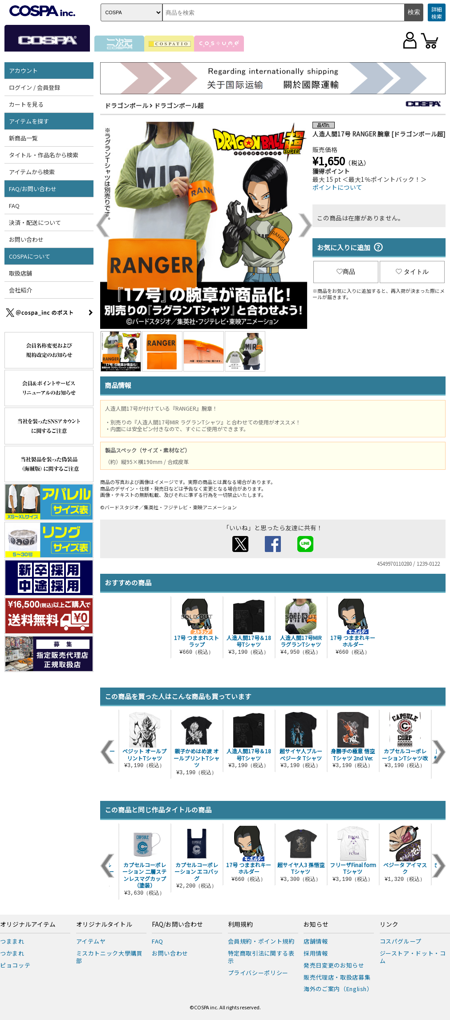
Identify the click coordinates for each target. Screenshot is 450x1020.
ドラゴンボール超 (179, 105)
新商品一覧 (23, 138)
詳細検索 (436, 12)
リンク (389, 924)
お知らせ (316, 924)
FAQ (14, 205)
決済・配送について (35, 222)
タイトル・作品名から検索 (43, 155)
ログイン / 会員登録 (34, 87)
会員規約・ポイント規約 (261, 941)
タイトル (412, 271)
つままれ (12, 941)
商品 (345, 271)
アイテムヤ (91, 941)
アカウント (23, 70)
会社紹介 (20, 290)
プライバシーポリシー (258, 972)
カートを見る (26, 104)
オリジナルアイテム (28, 924)
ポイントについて (337, 187)
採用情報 (316, 953)
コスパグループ (401, 941)
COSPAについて (29, 256)
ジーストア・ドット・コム (413, 957)
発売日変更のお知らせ (334, 965)
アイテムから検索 (32, 172)
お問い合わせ (26, 239)
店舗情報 (316, 941)
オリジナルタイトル (104, 924)
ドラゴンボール (126, 105)
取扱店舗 (20, 273)
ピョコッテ (15, 965)
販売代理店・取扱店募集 (337, 977)
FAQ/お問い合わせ (33, 188)
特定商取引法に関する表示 (261, 957)
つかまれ (12, 953)
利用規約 (240, 924)
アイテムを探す (29, 121)
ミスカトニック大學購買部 (109, 957)
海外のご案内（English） (338, 988)
